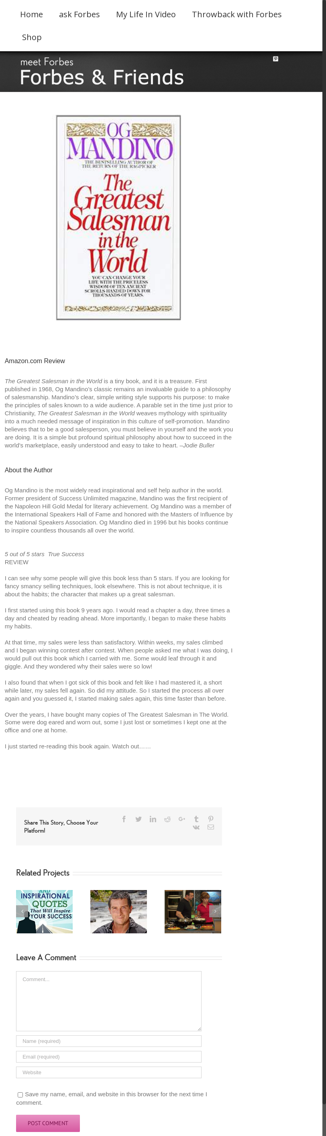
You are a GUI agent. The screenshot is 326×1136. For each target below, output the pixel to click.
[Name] (109, 1041)
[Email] (109, 1057)
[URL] (109, 1072)
